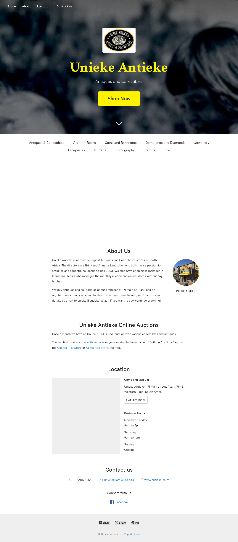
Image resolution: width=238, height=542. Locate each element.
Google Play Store (69, 348)
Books (91, 143)
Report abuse (132, 534)
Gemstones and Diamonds (165, 143)
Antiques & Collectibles (46, 143)
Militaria (100, 150)
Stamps (149, 150)
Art (75, 143)
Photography (125, 150)
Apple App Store (97, 348)
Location (43, 6)
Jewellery (201, 143)
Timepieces (76, 150)
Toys (167, 150)
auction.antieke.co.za (90, 342)
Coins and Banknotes (121, 143)
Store (11, 6)
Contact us (64, 6)
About (26, 6)
